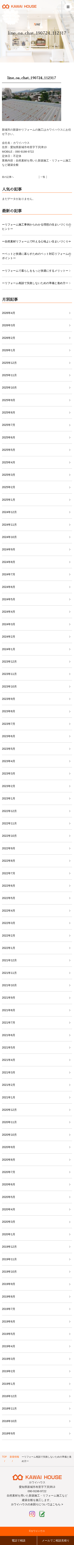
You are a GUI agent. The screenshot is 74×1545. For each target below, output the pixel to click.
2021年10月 (9, 985)
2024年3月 (8, 624)
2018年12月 (9, 1396)
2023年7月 (8, 723)
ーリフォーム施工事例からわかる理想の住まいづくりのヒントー (36, 226)
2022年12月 (9, 811)
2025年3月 (8, 474)
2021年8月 (8, 1010)
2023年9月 (8, 698)
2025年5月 (8, 449)
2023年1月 (8, 798)
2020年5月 (8, 1197)
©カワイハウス (37, 1531)
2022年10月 (9, 835)
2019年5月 (8, 1333)
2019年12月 (9, 1246)
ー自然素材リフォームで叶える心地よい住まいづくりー (36, 241)
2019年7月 (8, 1308)
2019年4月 (8, 1346)
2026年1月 (8, 350)
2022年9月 (8, 848)
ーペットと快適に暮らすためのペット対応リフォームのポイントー (36, 256)
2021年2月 (8, 1084)
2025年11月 (9, 375)
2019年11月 (9, 1259)
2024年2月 (8, 636)
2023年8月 (8, 711)
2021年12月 (9, 960)
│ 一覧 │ (43, 177)
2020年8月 (8, 1159)
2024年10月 (9, 537)
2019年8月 (8, 1296)
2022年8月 (8, 860)
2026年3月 (8, 325)
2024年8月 (8, 562)
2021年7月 (8, 1022)
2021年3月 (8, 1072)
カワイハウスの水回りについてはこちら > (37, 1504)
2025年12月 (9, 362)
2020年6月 (8, 1184)
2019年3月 (8, 1358)
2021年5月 (8, 1047)
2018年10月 (9, 1421)
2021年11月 (9, 972)
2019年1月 (8, 1383)
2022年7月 (8, 873)
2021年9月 (8, 997)
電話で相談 (18, 1540)
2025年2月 (8, 487)
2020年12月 (9, 1109)
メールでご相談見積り (55, 1540)
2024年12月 (9, 512)
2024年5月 (8, 599)
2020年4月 (8, 1209)
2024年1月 (8, 649)
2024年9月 (8, 549)
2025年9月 (8, 400)
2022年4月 (8, 910)
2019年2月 (8, 1371)
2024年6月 (8, 586)
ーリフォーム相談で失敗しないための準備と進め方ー (35, 283)
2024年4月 (8, 611)
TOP (4, 1456)
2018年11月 (9, 1408)
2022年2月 (8, 935)
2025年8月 (8, 412)
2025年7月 (8, 424)
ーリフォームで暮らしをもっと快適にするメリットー (35, 270)
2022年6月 (8, 885)
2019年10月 (9, 1271)
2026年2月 (8, 337)
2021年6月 (8, 1035)
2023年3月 (8, 773)
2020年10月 (9, 1134)
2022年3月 (8, 923)
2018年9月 (8, 1433)
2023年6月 (8, 736)
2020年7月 (8, 1172)
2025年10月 (9, 387)
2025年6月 (8, 437)
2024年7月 (8, 574)
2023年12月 (9, 661)
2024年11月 (9, 524)
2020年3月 (8, 1221)
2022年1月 (8, 947)
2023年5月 (8, 748)
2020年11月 (9, 1122)
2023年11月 (9, 673)
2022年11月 (9, 823)
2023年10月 (9, 686)
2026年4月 (8, 312)
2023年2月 (8, 786)
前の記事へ (8, 177)
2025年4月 (8, 462)
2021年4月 (8, 1059)
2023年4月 (8, 761)
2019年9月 (8, 1284)
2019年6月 (8, 1321)
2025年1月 (8, 499)
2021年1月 (8, 1097)
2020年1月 (8, 1234)
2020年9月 (8, 1147)
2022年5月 (8, 898)
